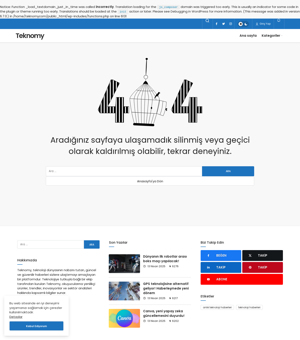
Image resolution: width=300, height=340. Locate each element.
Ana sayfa (248, 35)
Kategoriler (271, 35)
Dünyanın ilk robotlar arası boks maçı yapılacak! (165, 258)
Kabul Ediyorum (36, 326)
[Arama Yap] (207, 21)
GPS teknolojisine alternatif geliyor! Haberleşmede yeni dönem (166, 288)
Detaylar (15, 317)
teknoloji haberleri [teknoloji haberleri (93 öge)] (249, 307)
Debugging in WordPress (189, 11)
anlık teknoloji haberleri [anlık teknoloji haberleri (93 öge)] (217, 307)
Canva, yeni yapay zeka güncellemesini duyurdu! (164, 313)
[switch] (243, 24)
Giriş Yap (263, 24)
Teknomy (30, 35)
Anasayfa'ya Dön (150, 181)
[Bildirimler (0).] (279, 20)
